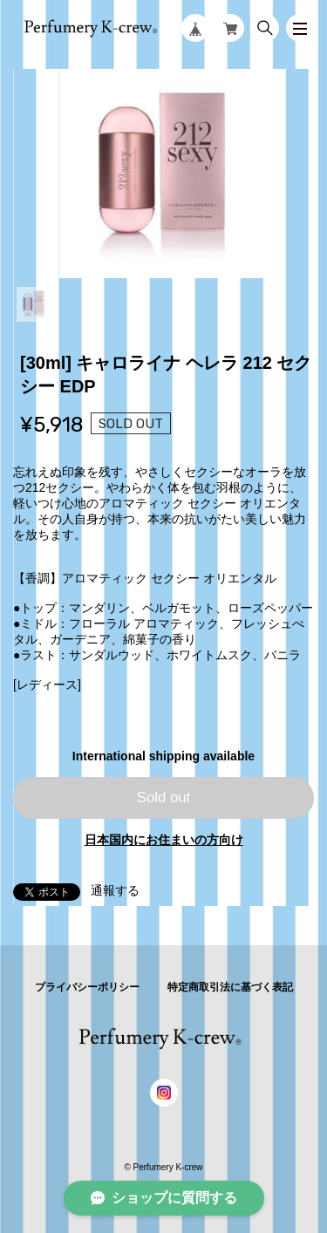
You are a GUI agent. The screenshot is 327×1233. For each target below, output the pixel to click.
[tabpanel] (163, 173)
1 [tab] (34, 304)
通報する (115, 890)
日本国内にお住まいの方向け (164, 840)
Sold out (164, 797)
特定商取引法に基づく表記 (230, 987)
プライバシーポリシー (87, 987)
